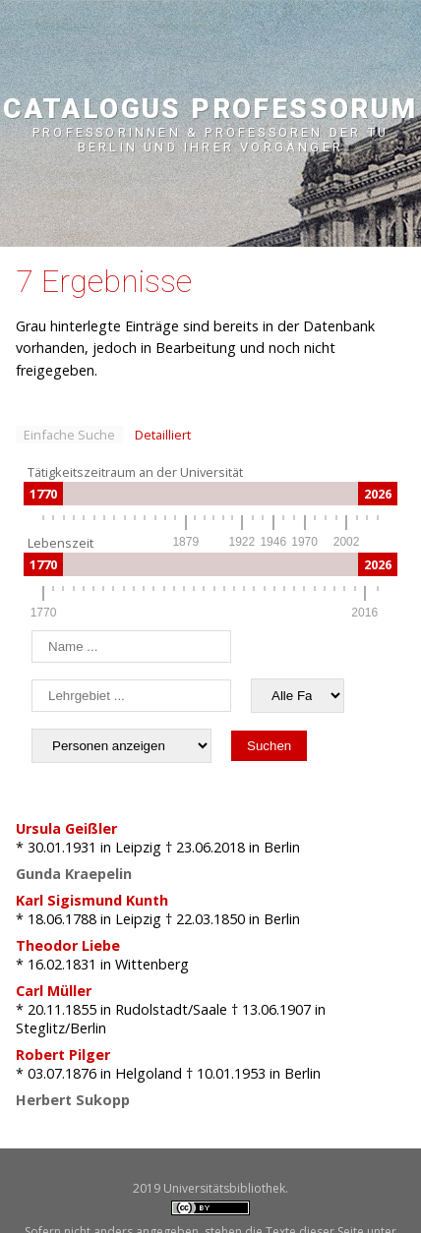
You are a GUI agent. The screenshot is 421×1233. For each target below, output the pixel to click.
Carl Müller (53, 990)
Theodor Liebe (68, 945)
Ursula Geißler (66, 828)
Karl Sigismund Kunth (92, 900)
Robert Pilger (63, 1054)
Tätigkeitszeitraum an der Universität (135, 472)
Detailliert (163, 434)
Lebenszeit (60, 543)
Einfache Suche (69, 434)
